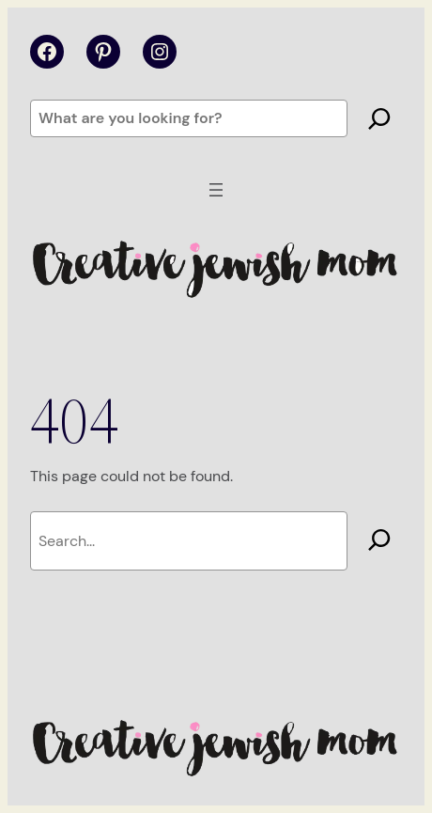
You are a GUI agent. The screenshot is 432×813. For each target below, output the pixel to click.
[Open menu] (216, 190)
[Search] (379, 118)
